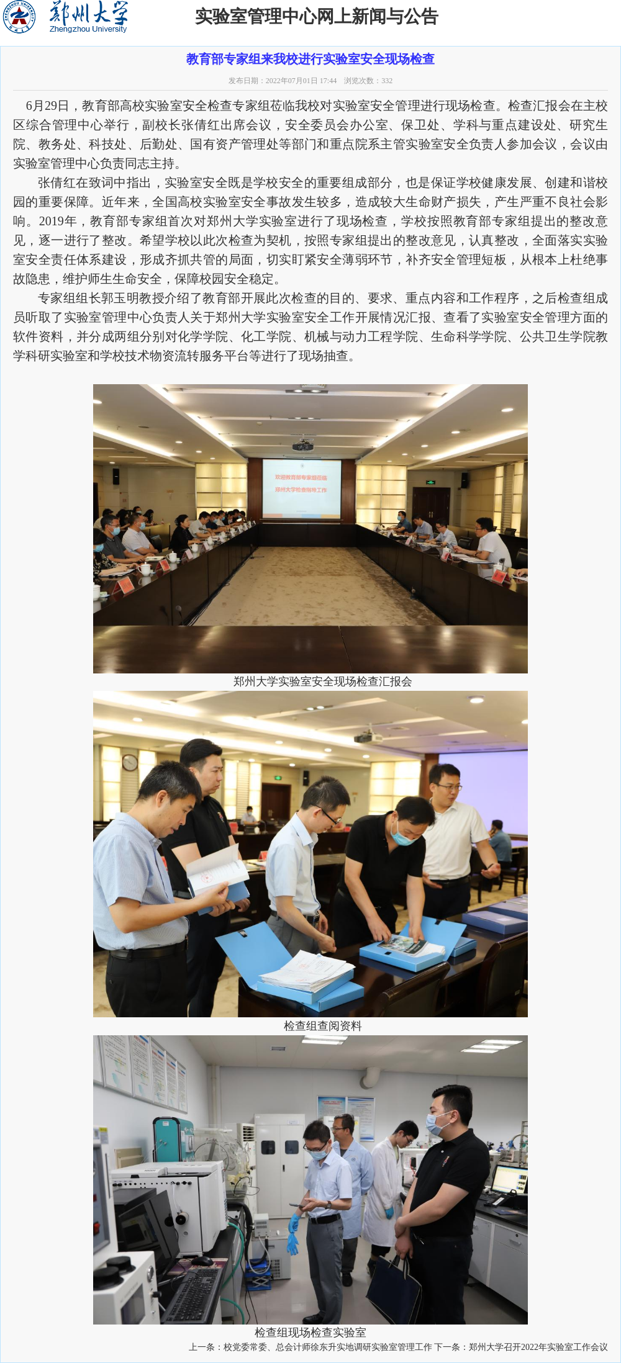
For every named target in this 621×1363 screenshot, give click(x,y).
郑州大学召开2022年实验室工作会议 (538, 1347)
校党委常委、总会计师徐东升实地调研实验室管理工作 (328, 1347)
